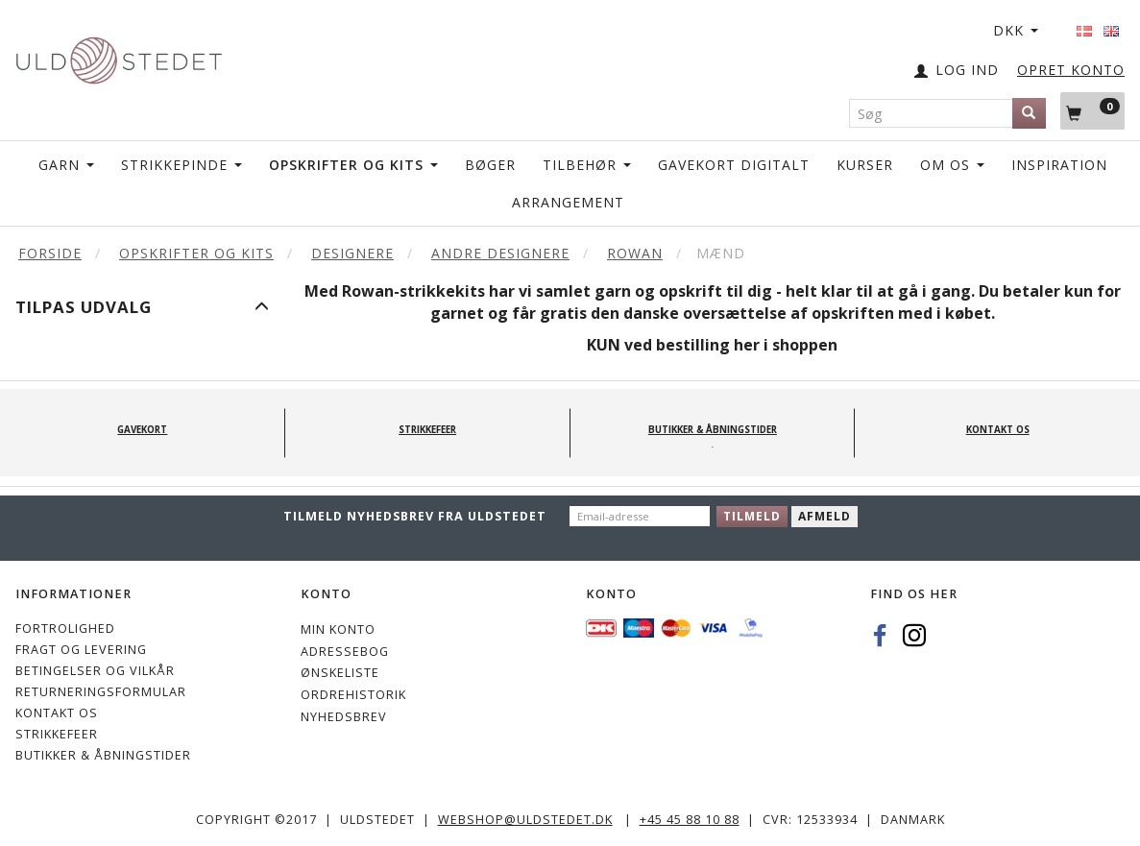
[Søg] (1029, 113)
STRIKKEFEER (56, 734)
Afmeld (824, 516)
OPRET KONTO (1071, 69)
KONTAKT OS (56, 713)
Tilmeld (752, 516)
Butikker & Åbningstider (103, 755)
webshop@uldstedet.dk (525, 819)
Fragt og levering (81, 649)
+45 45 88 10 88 (690, 819)
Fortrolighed (65, 628)
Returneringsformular (100, 692)
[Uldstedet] (118, 56)
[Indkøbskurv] (1092, 110)
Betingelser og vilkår (95, 671)
